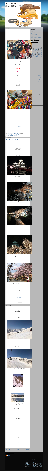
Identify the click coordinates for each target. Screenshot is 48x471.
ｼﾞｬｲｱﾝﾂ (32, 48)
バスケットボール (13, 134)
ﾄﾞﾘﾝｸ (37, 50)
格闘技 (35, 464)
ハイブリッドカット (33, 32)
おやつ (33, 46)
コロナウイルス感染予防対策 (18, 126)
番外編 (28, 466)
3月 (39, 82)
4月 (39, 74)
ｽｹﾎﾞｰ (40, 48)
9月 (39, 71)
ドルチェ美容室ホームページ (34, 34)
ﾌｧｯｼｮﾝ (36, 52)
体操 (41, 56)
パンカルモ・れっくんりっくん (38, 462)
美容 (31, 466)
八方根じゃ (8, 307)
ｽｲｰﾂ (34, 48)
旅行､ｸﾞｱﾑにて (39, 466)
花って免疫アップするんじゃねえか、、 (12, 139)
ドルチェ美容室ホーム (18, 297)
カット (40, 459)
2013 (38, 92)
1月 (39, 83)
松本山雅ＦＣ (37, 56)
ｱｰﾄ (26, 459)
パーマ (36, 51)
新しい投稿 (8, 449)
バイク (38, 51)
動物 (41, 465)
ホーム (18, 449)
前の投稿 (27, 449)
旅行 (36, 466)
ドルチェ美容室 (35, 461)
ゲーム (33, 47)
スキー (38, 48)
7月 (39, 72)
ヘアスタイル (40, 52)
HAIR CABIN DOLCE (11, 3)
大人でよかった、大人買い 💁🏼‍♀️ (40, 76)
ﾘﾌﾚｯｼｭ (33, 53)
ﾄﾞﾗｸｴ (35, 50)
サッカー (39, 47)
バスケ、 (9, 134)
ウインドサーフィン (31, 459)
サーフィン (36, 47)
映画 (34, 54)
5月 (39, 73)
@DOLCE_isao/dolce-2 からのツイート (36, 37)
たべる (35, 49)
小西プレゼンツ (17, 134)
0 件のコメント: (16, 133)
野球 (34, 466)
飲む (36, 53)
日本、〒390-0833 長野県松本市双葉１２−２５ (13, 135)
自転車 (33, 55)
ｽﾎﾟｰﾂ (32, 49)
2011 (38, 94)
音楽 (37, 54)
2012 (38, 93)
